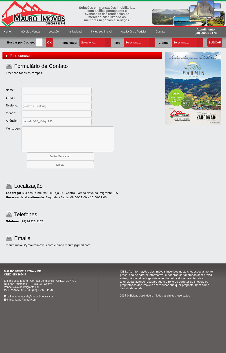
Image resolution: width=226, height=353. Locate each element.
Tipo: (117, 42)
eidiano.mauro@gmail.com (72, 245)
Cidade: (163, 42)
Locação (54, 31)
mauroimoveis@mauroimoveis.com (29, 245)
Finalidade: (69, 42)
